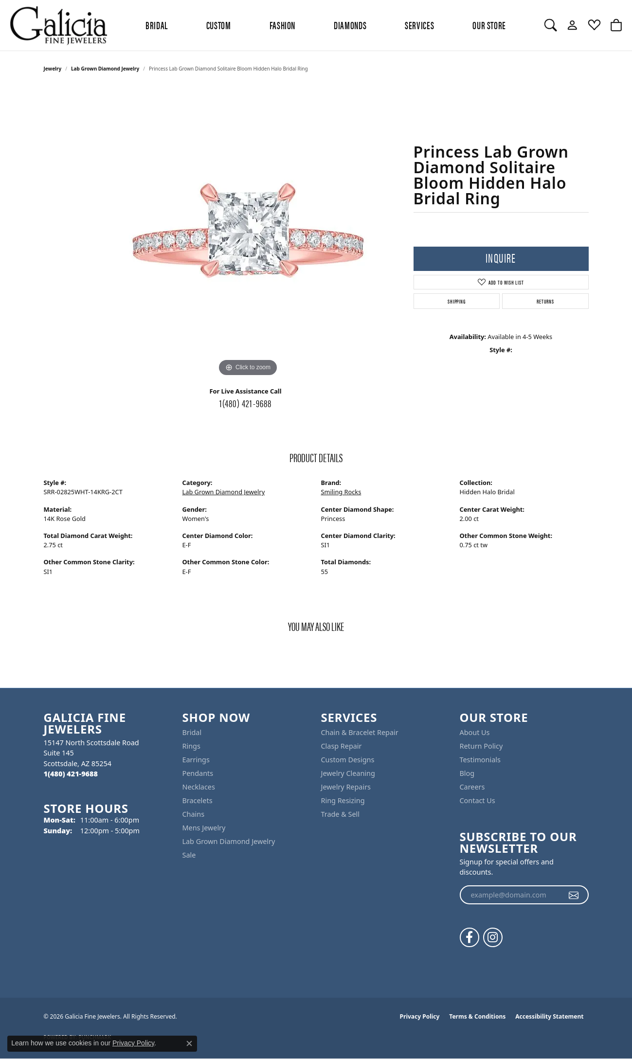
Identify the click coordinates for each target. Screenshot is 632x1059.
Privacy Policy (420, 1016)
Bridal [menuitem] (192, 732)
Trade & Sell (340, 814)
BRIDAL (156, 25)
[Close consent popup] (189, 1043)
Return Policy (481, 746)
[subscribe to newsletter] (573, 895)
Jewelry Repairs (346, 786)
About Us (475, 732)
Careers (472, 786)
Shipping (456, 301)
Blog (467, 773)
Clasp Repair (341, 746)
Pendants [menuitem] (198, 773)
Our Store (489, 25)
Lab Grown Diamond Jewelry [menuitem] (228, 841)
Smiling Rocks (341, 491)
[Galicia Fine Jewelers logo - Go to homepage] (58, 25)
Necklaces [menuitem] (198, 786)
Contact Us (477, 800)
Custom (218, 25)
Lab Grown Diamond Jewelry (105, 68)
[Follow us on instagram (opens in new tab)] (493, 937)
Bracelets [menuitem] (197, 800)
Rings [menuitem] (191, 746)
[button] (550, 25)
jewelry (53, 68)
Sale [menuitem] (189, 855)
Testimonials (480, 759)
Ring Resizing (343, 800)
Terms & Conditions (477, 1016)
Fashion (282, 25)
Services (419, 25)
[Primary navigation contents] (326, 25)
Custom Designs (348, 759)
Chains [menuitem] (193, 814)
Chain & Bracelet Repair (359, 732)
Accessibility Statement (549, 1016)
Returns (545, 301)
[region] (248, 233)
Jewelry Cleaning (348, 773)
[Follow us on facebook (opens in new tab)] (469, 937)
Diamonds (350, 25)
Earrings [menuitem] (196, 759)
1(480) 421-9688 (245, 403)
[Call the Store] (71, 773)
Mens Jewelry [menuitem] (204, 827)
